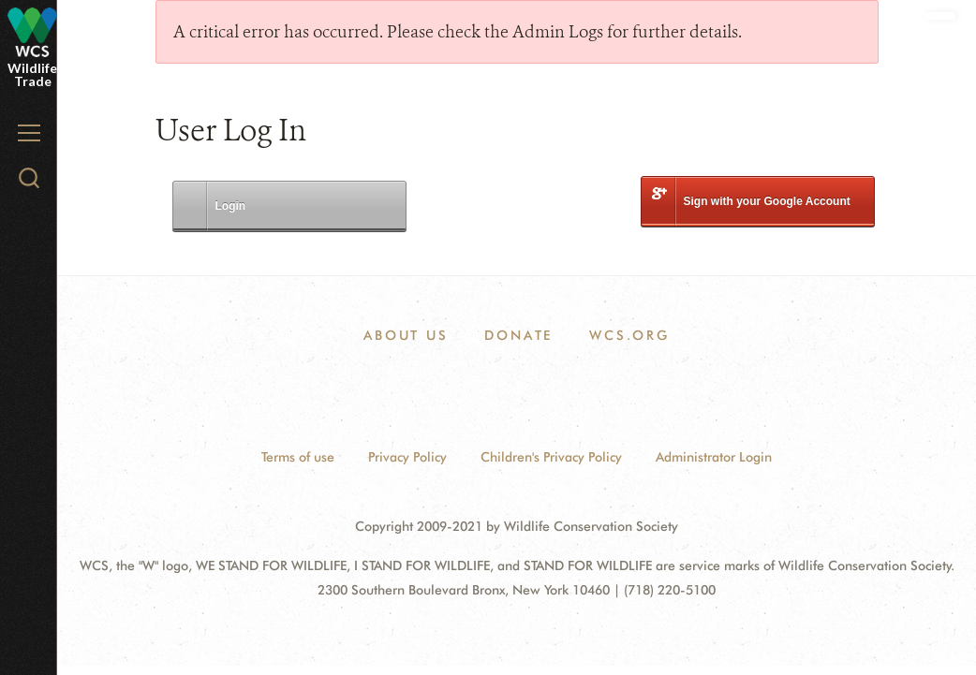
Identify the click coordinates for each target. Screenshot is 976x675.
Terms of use (297, 456)
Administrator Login (714, 456)
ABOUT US (405, 335)
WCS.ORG (629, 335)
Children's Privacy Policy (551, 456)
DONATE (518, 335)
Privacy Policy (407, 456)
